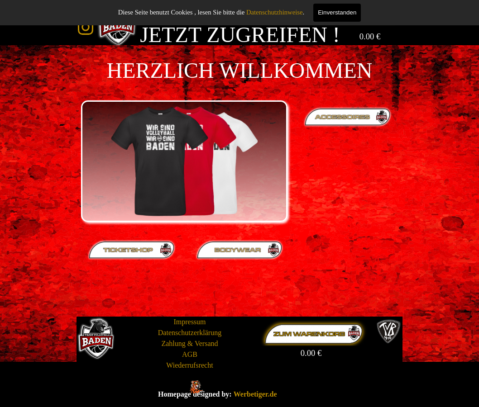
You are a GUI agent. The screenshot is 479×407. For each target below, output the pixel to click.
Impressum (189, 322)
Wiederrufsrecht (189, 365)
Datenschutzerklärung (189, 332)
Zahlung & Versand (189, 343)
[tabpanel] (240, 70)
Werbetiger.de (255, 394)
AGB (189, 354)
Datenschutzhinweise (274, 12)
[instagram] (86, 27)
